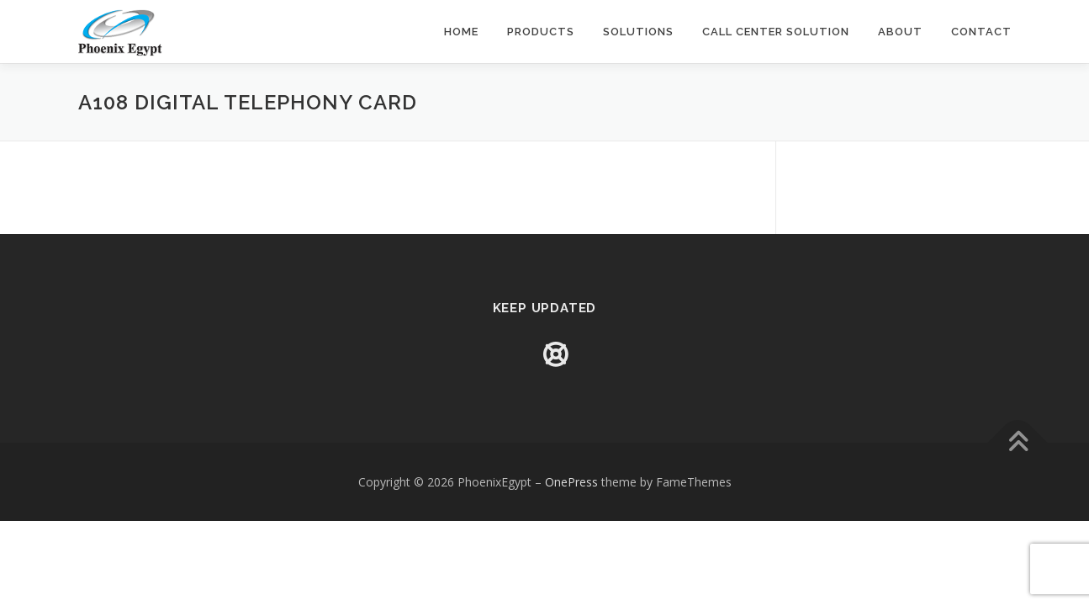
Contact (981, 31)
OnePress (571, 482)
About (900, 31)
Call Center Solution (775, 31)
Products (540, 31)
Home (461, 31)
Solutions (638, 31)
